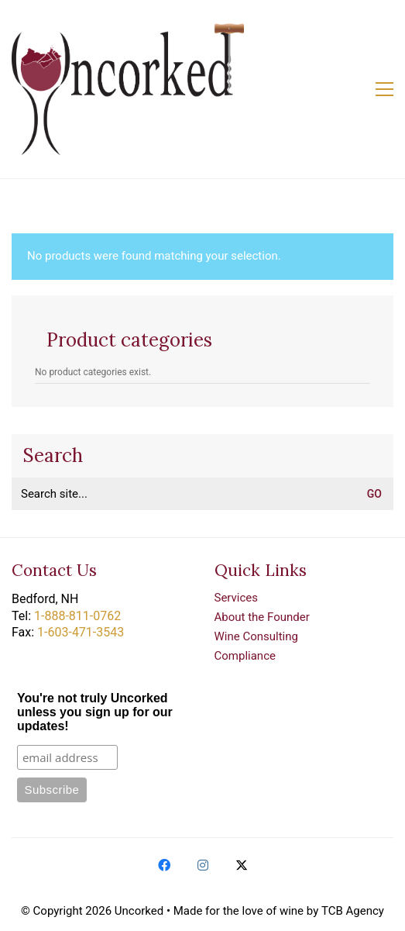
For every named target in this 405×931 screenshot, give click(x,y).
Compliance (245, 656)
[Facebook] (164, 865)
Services (237, 598)
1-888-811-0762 (77, 616)
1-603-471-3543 (80, 632)
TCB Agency (352, 911)
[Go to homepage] (128, 89)
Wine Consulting (256, 636)
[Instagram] (202, 865)
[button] (384, 89)
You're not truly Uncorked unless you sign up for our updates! (95, 712)
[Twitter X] (241, 865)
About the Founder (262, 617)
